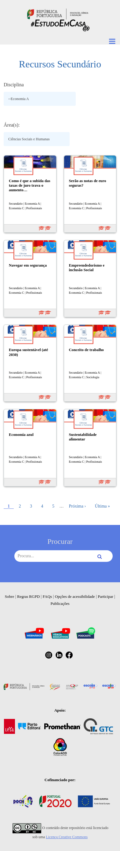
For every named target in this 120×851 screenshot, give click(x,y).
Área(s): (12, 124)
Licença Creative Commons (67, 837)
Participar (105, 596)
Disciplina (14, 84)
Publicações (59, 603)
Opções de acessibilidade (75, 596)
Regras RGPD (28, 596)
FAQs (47, 596)
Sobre (9, 596)
